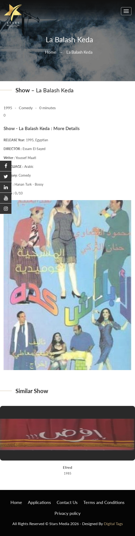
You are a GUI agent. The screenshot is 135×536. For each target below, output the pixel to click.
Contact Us (67, 502)
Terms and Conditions (104, 502)
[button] (5, 166)
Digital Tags (113, 523)
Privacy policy (67, 513)
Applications (39, 502)
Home (50, 52)
